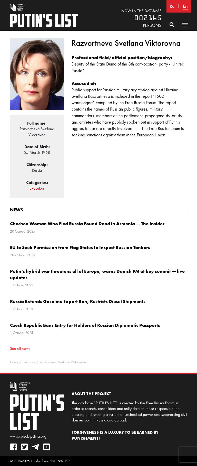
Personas (29, 362)
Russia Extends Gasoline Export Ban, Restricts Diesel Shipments (77, 301)
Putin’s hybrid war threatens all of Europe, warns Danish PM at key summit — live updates (97, 274)
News (16, 210)
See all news (20, 348)
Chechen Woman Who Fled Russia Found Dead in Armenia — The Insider (87, 223)
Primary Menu (185, 30)
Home (14, 362)
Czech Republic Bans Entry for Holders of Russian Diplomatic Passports (85, 325)
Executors (37, 188)
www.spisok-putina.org (28, 436)
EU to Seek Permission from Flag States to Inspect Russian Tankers (80, 247)
